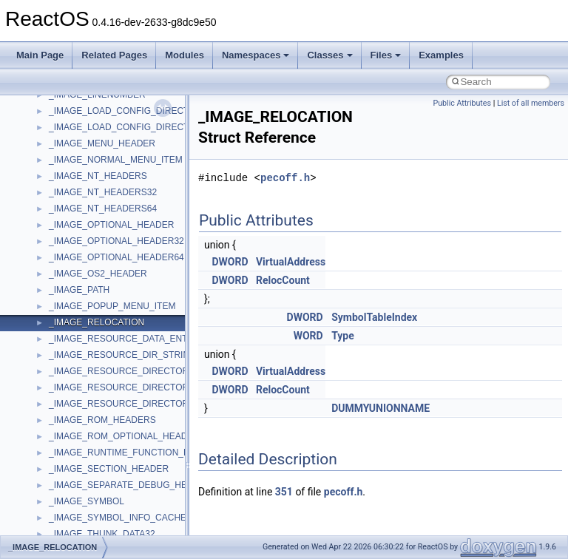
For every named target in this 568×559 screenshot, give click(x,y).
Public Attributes (462, 103)
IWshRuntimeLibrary (89, 302)
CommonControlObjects (96, 221)
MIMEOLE (69, 351)
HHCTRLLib (73, 270)
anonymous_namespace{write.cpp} (118, 123)
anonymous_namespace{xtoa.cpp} (117, 140)
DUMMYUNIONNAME (380, 408)
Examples (441, 55)
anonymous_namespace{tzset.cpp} (118, 107)
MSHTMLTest (75, 400)
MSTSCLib (70, 449)
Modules (184, 55)
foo (55, 253)
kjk (54, 335)
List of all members (530, 103)
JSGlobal (67, 319)
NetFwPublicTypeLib (89, 530)
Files (386, 55)
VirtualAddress (290, 262)
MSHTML (68, 384)
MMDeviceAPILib (83, 367)
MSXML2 (67, 481)
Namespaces (256, 55)
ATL (56, 156)
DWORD (230, 262)
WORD (308, 336)
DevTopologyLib (80, 237)
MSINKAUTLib (77, 416)
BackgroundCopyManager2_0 (107, 188)
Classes (329, 55)
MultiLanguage (78, 497)
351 (284, 492)
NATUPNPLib (75, 514)
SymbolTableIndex (374, 317)
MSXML (65, 465)
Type (342, 336)
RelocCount (283, 280)
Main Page (40, 55)
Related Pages (114, 55)
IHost (59, 286)
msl (56, 432)
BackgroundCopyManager (100, 172)
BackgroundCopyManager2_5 (107, 205)
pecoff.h (285, 178)
